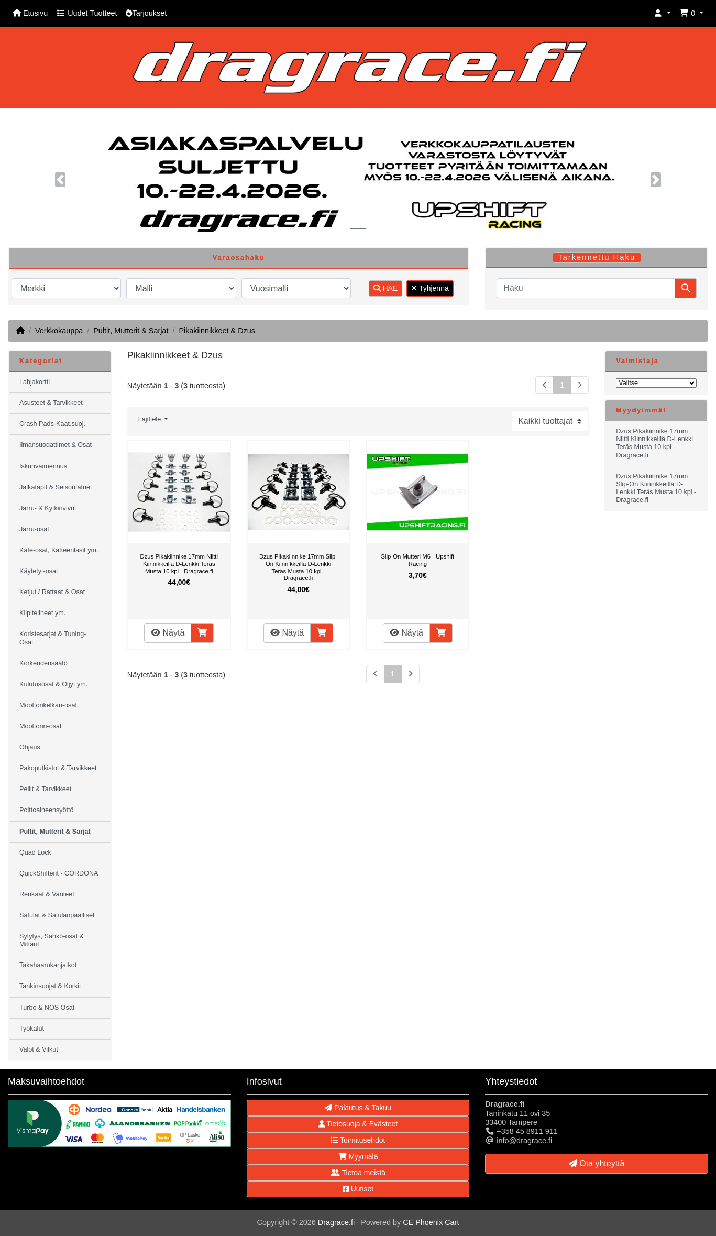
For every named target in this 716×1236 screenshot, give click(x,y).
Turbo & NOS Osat (46, 1007)
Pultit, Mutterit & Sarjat (130, 330)
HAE (385, 288)
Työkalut (31, 1028)
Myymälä (358, 1156)
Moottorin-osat (40, 726)
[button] (662, 13)
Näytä (167, 632)
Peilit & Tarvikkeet (45, 789)
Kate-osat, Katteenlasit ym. (58, 550)
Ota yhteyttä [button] (597, 1163)
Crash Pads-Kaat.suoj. (52, 424)
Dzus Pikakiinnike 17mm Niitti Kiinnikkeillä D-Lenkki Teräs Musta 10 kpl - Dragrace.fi (179, 563)
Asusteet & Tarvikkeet (51, 403)
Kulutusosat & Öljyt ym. (53, 684)
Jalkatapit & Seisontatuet (55, 487)
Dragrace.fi (336, 1222)
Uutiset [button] (358, 1189)
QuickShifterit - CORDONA (58, 873)
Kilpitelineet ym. (42, 613)
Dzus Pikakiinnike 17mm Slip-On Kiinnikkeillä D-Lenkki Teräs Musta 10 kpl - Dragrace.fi (298, 567)
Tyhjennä (429, 288)
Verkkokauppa (59, 330)
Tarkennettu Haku (596, 257)
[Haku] (586, 288)
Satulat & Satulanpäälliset (57, 915)
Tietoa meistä (358, 1172)
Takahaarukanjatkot (47, 965)
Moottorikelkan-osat (48, 705)
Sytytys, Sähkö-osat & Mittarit (51, 940)
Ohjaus (29, 747)
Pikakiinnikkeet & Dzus (217, 330)
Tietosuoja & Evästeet (358, 1124)
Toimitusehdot (358, 1140)
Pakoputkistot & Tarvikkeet (57, 768)
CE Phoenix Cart (431, 1222)
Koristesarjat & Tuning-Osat (52, 638)
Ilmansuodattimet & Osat (55, 445)
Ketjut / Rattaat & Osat (52, 592)
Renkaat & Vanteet (46, 894)
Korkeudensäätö (43, 663)
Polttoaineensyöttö (46, 810)
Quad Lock (35, 852)
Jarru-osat (34, 529)
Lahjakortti (34, 382)
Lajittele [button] (150, 419)
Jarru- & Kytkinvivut (47, 508)
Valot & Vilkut (38, 1049)
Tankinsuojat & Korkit (50, 986)
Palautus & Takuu (358, 1107)
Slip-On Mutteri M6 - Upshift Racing (418, 560)
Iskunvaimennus (43, 466)
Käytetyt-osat (38, 571)
